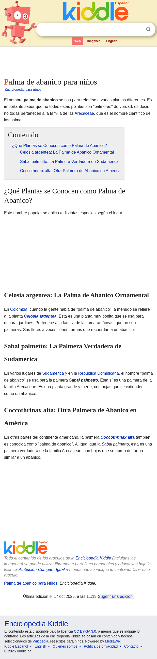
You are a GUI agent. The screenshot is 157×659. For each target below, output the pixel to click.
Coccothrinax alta (118, 437)
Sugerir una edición (115, 596)
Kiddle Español (16, 646)
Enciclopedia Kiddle (93, 558)
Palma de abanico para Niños (30, 583)
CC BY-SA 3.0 (85, 631)
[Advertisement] (78, 61)
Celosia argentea (40, 316)
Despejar (138, 29)
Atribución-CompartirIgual (42, 569)
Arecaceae (84, 113)
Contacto (131, 646)
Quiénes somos (65, 646)
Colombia (18, 309)
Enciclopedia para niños (23, 89)
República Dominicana (98, 373)
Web (77, 41)
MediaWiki (113, 641)
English (111, 41)
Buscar (148, 29)
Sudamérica (53, 373)
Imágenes (93, 41)
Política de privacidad (101, 646)
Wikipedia (40, 641)
